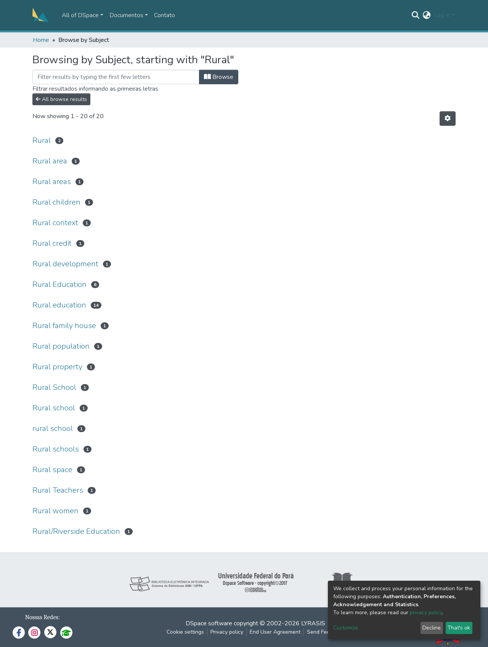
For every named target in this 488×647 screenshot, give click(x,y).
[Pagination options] (448, 118)
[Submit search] (416, 15)
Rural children (56, 202)
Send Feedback (325, 632)
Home (41, 40)
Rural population (61, 346)
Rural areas (51, 181)
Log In (442, 15)
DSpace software (209, 623)
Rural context (55, 223)
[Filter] (115, 77)
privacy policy (426, 612)
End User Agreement (275, 632)
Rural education (59, 305)
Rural (41, 140)
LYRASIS (313, 623)
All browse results (61, 99)
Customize (345, 627)
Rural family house (64, 325)
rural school (52, 428)
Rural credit (52, 243)
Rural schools (55, 449)
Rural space (52, 469)
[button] (427, 15)
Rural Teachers (57, 490)
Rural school (53, 408)
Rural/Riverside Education (76, 531)
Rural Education (59, 284)
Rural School (54, 387)
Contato (164, 15)
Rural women (55, 511)
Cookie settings (185, 632)
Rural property (57, 367)
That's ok (459, 627)
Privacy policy (226, 632)
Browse (218, 77)
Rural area (49, 161)
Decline (431, 627)
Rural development (65, 264)
